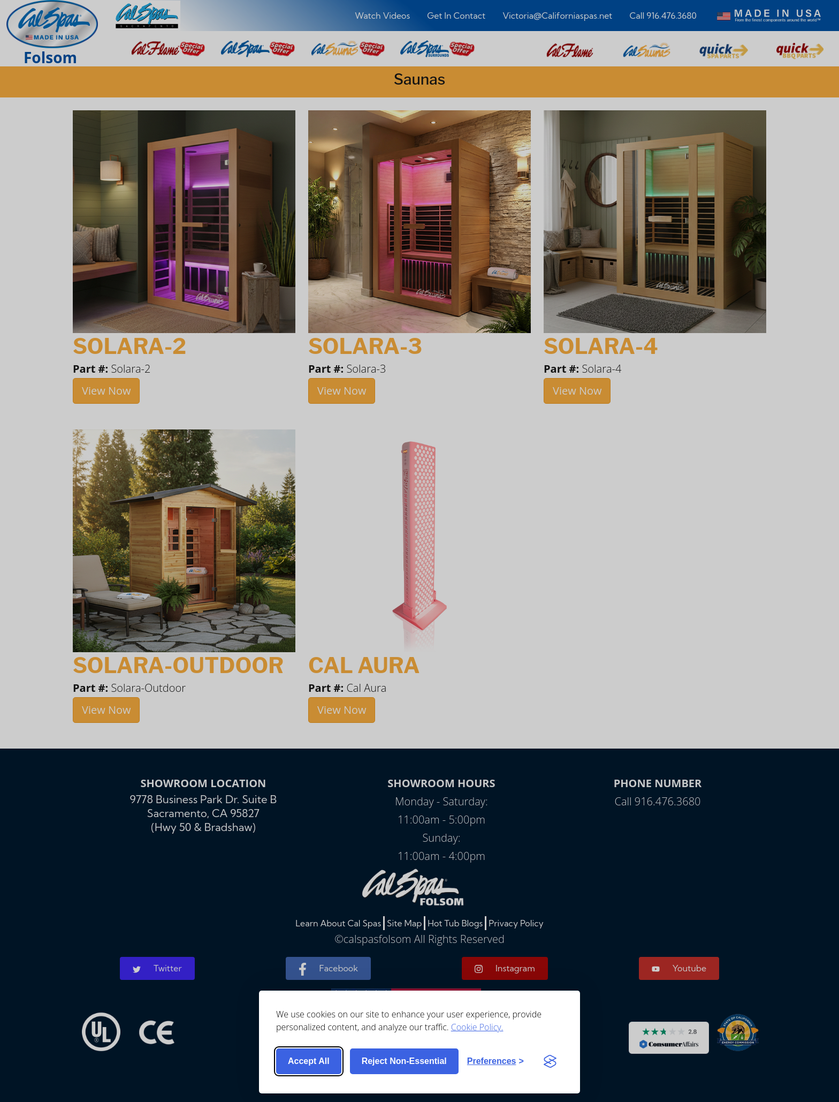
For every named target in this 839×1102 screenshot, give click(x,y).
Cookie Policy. (477, 1027)
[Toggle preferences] (495, 1061)
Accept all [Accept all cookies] (309, 1061)
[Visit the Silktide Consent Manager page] (550, 1061)
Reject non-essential (404, 1061)
